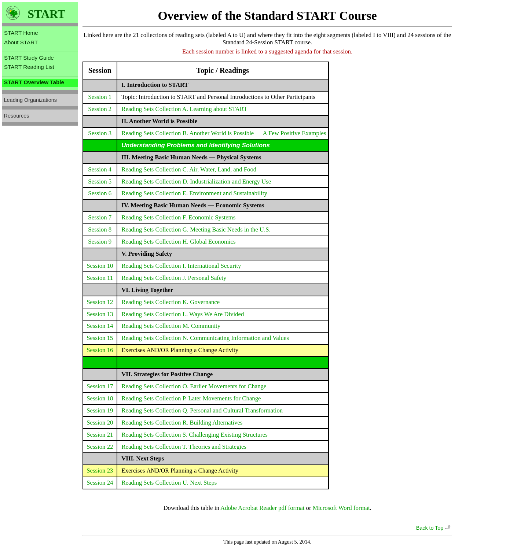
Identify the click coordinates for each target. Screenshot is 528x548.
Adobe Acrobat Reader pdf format (262, 507)
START (46, 14)
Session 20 (100, 422)
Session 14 (100, 325)
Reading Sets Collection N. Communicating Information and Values (205, 337)
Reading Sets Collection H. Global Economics (178, 241)
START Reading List (29, 67)
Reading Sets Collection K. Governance (170, 302)
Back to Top (434, 528)
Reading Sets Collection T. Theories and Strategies (183, 446)
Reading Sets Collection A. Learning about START (184, 108)
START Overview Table (34, 82)
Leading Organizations (30, 100)
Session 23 (100, 470)
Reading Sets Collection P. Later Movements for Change (191, 398)
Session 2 (99, 108)
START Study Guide (29, 58)
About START (21, 42)
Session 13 (100, 314)
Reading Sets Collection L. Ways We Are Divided (182, 314)
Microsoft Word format (341, 507)
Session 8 (99, 229)
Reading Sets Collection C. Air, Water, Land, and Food (188, 169)
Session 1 (99, 96)
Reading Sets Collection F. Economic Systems (178, 217)
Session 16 (100, 350)
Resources (16, 116)
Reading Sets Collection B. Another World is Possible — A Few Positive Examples (223, 133)
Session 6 (99, 193)
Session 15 (100, 337)
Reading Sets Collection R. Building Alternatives (181, 422)
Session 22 (100, 446)
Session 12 (100, 302)
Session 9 (99, 241)
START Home (21, 33)
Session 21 (100, 434)
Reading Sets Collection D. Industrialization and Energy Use (196, 181)
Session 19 (100, 410)
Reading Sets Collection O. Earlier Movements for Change (193, 386)
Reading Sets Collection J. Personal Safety (173, 277)
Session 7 (99, 217)
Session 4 (99, 169)
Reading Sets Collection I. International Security (181, 265)
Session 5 (99, 181)
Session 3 (99, 133)
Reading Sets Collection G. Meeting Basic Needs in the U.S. (195, 229)
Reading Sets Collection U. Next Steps (169, 482)
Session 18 (100, 398)
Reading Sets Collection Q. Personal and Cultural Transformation (202, 410)
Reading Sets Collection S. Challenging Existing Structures (194, 434)
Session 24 (100, 482)
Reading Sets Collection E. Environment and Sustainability (194, 193)
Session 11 (100, 277)
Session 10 (100, 265)
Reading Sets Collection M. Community (170, 325)
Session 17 (100, 386)
